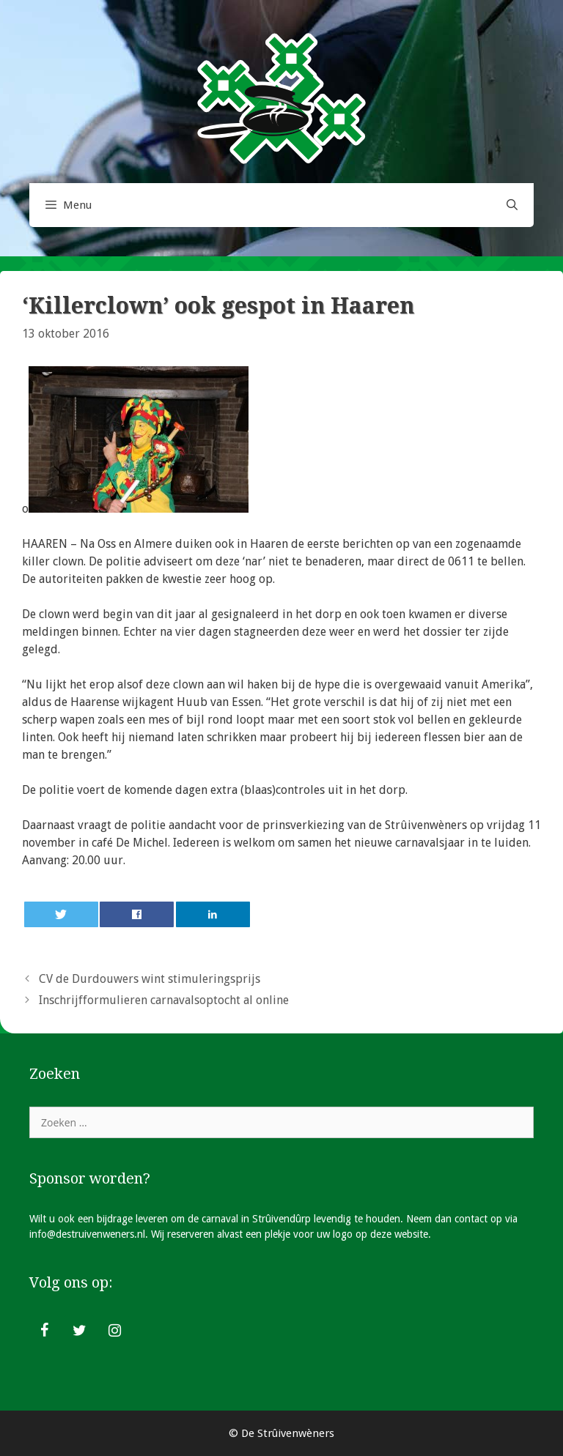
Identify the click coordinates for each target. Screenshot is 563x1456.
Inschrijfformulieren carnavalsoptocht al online (164, 1000)
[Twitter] (79, 1330)
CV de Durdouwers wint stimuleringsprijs (149, 979)
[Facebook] (44, 1330)
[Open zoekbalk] (512, 205)
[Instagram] (114, 1330)
